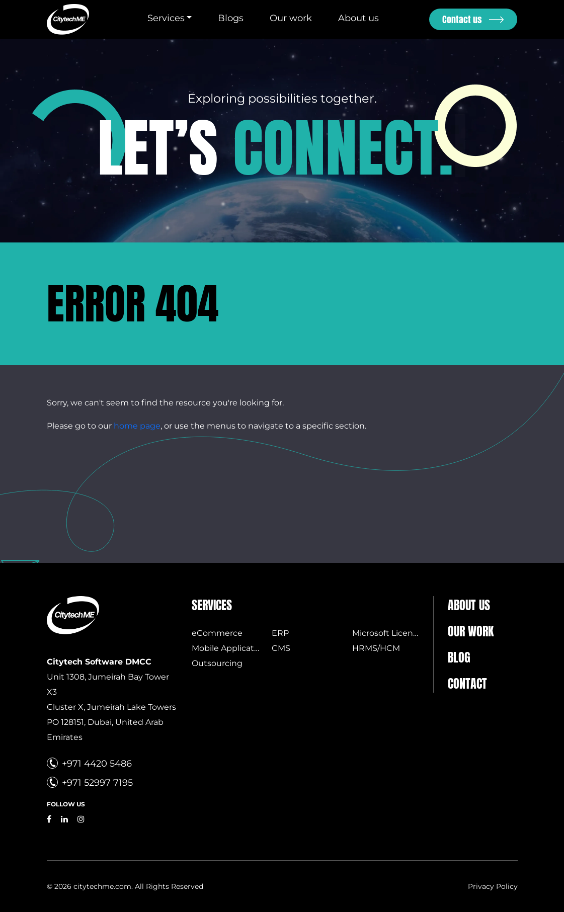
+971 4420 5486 (97, 763)
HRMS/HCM (376, 648)
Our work (291, 18)
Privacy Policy (493, 886)
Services (166, 18)
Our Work (471, 631)
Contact (467, 684)
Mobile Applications (231, 648)
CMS (281, 648)
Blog (459, 657)
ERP (280, 633)
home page (137, 426)
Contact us (462, 19)
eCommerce (217, 633)
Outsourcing (217, 663)
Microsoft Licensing (391, 633)
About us (358, 18)
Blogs (231, 18)
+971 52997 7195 (97, 782)
